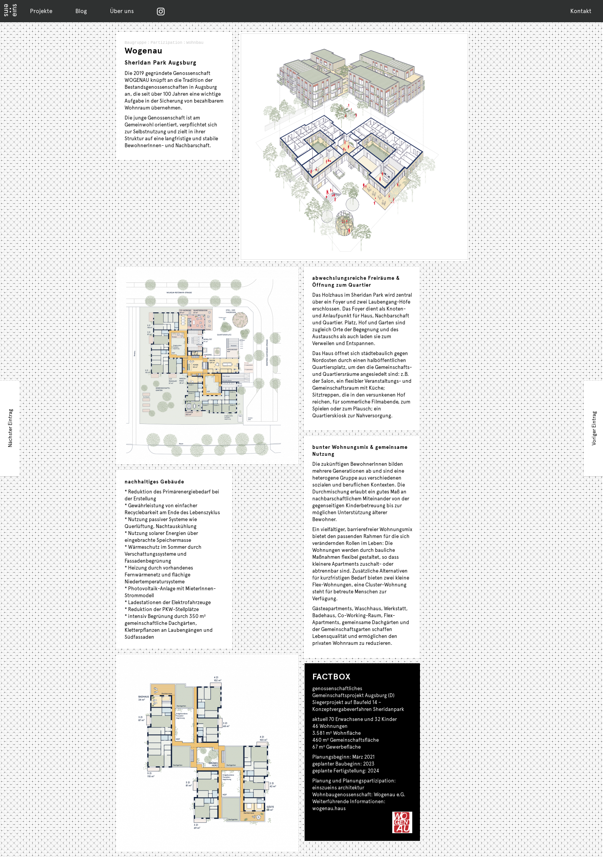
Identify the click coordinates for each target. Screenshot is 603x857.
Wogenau (144, 50)
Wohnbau (200, 43)
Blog (81, 11)
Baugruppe (135, 43)
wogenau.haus (329, 808)
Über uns (122, 11)
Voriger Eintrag (593, 428)
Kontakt (580, 11)
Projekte (41, 11)
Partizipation (169, 43)
